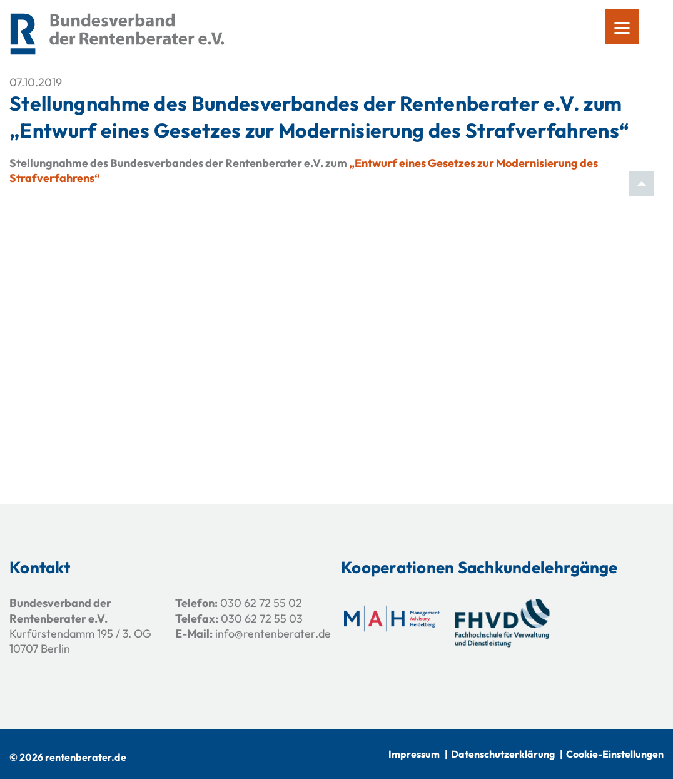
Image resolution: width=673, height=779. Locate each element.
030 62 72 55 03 (262, 618)
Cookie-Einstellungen (615, 754)
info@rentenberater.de (273, 633)
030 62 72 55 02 (261, 603)
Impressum (414, 754)
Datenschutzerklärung (503, 754)
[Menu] (622, 26)
